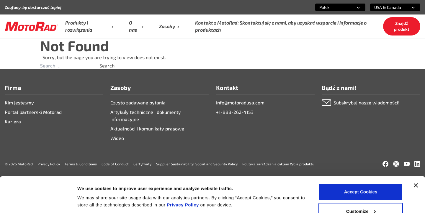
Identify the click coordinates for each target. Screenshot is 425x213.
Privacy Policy (183, 171)
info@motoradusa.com (240, 102)
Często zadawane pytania (138, 102)
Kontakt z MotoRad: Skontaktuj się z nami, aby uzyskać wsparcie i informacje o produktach (281, 26)
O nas (136, 26)
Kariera (13, 121)
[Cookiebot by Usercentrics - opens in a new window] (38, 201)
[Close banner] (416, 152)
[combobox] (333, 7)
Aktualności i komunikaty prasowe (147, 128)
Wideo (117, 138)
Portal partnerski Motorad (33, 112)
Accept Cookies (360, 158)
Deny (360, 197)
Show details (91, 187)
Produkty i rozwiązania (89, 26)
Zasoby (169, 26)
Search (107, 65)
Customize (361, 177)
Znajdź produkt (401, 26)
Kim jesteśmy (19, 102)
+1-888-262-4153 (235, 112)
